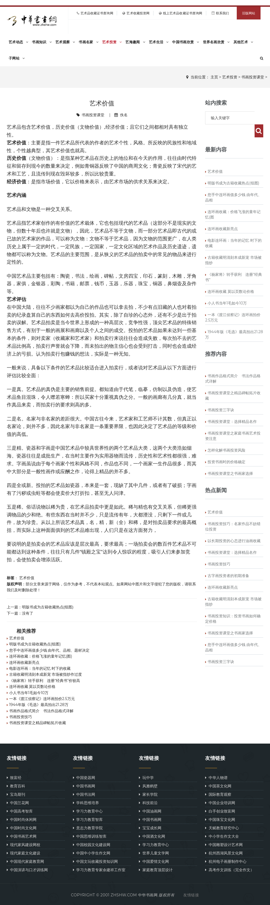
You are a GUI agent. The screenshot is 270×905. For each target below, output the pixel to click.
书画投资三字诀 (221, 397)
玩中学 (146, 777)
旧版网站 (248, 13)
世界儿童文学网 (154, 853)
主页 (214, 77)
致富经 (14, 777)
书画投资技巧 (20, 716)
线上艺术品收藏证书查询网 (182, 13)
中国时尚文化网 (21, 827)
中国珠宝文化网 (220, 819)
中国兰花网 (18, 802)
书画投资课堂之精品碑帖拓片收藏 (37, 722)
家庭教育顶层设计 (155, 869)
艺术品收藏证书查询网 (97, 13)
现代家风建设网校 (23, 844)
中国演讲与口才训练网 (27, 869)
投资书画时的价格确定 (226, 448)
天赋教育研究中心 (222, 827)
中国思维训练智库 (89, 836)
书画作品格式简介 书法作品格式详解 (41, 710)
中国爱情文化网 (154, 861)
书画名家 (88, 42)
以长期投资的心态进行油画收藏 (234, 527)
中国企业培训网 (220, 802)
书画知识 (42, 42)
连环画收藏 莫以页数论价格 (32, 686)
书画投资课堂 (252, 77)
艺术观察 (65, 42)
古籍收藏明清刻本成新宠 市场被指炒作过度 (45, 674)
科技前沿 (148, 802)
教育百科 (16, 785)
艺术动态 (18, 42)
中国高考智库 (20, 811)
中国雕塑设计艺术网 (223, 844)
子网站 (17, 58)
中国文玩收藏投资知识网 (95, 861)
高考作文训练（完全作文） (229, 869)
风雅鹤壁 (148, 785)
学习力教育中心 (88, 811)
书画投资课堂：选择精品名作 (232, 408)
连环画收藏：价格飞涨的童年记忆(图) (40, 656)
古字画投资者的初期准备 (228, 562)
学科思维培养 (86, 802)
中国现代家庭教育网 (25, 861)
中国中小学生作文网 (91, 853)
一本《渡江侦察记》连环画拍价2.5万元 (42, 698)
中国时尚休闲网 (21, 819)
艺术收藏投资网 (137, 13)
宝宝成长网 (150, 827)
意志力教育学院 (88, 827)
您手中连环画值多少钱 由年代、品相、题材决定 (49, 650)
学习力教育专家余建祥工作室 (99, 869)
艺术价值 (26, 577)
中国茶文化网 (218, 785)
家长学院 (148, 794)
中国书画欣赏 (185, 42)
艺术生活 (159, 42)
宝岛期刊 (16, 794)
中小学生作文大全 (222, 836)
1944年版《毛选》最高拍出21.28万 (38, 704)
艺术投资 (112, 42)
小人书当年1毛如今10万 (28, 692)
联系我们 (222, 13)
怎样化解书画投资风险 (226, 437)
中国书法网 (84, 794)
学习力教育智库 (88, 819)
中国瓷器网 (84, 777)
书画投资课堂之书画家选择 (230, 460)
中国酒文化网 (152, 836)
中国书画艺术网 (21, 836)
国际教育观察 (218, 794)
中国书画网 (84, 785)
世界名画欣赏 (216, 42)
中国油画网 (150, 811)
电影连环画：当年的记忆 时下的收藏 (40, 668)
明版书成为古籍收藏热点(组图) (47, 606)
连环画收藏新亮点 (24, 662)
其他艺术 (243, 42)
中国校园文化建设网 (91, 844)
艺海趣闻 (135, 42)
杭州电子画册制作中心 (225, 861)
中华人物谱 (216, 777)
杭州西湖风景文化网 (223, 853)
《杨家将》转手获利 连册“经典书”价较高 (44, 680)
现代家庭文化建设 (23, 853)
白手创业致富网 (220, 811)
